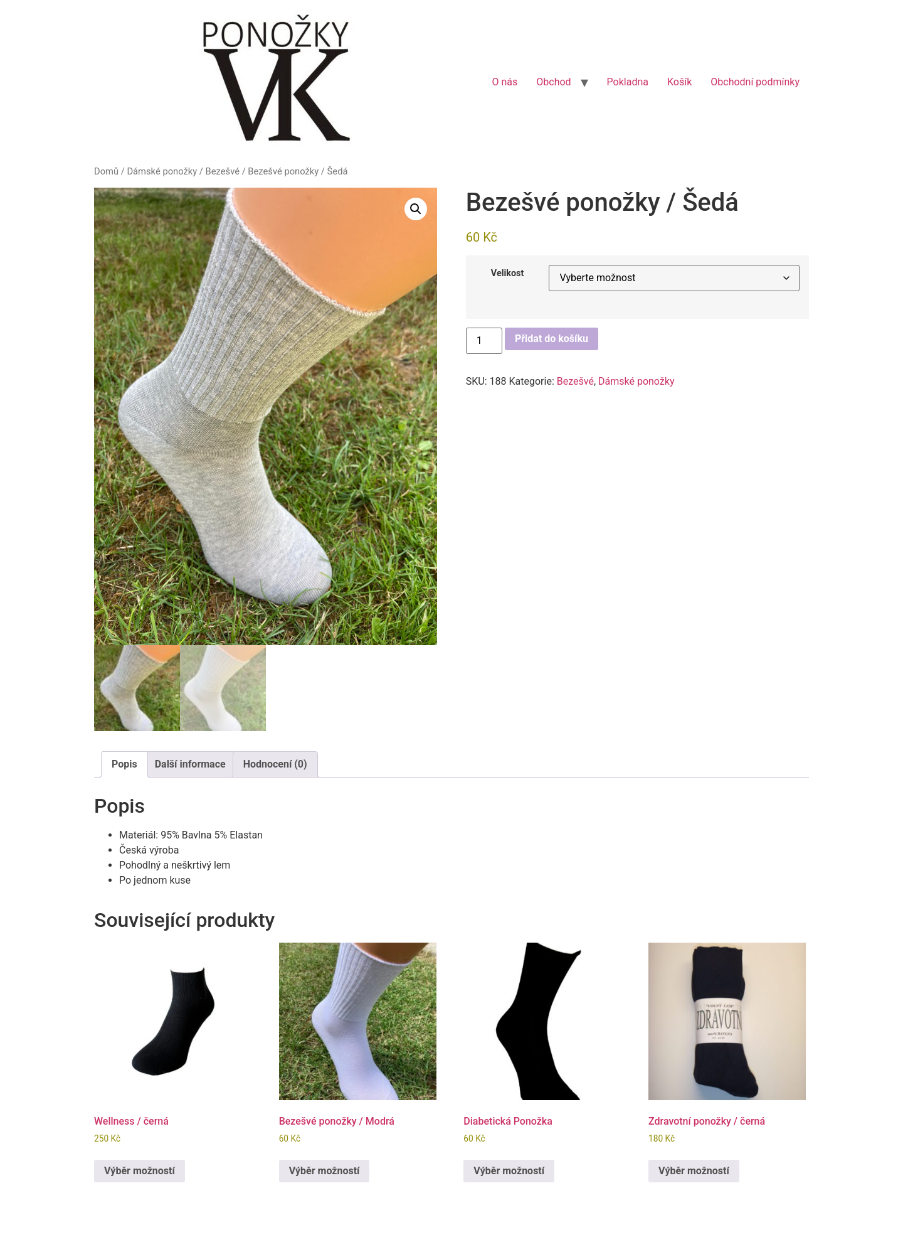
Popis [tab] (124, 764)
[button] (415, 209)
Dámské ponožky (162, 171)
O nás (504, 82)
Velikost (507, 273)
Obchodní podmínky (755, 82)
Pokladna (627, 82)
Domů (106, 171)
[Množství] (484, 341)
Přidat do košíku (551, 339)
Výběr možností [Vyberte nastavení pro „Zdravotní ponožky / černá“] (693, 1171)
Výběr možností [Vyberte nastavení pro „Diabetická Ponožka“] (508, 1171)
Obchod (553, 82)
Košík (679, 82)
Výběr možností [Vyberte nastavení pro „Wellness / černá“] (139, 1171)
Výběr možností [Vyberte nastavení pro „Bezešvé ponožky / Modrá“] (324, 1171)
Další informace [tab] (190, 764)
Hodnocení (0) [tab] (275, 764)
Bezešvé (223, 171)
